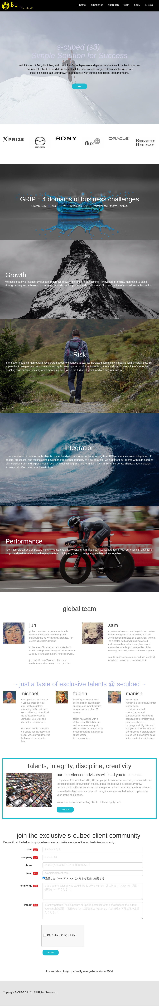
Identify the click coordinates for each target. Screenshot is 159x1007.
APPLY (66, 810)
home (81, 5)
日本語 (148, 5)
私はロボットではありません (59, 936)
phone (28, 866)
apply (136, 5)
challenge (26, 886)
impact (28, 906)
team (125, 5)
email (29, 874)
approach (112, 5)
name (29, 850)
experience (95, 5)
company (26, 858)
